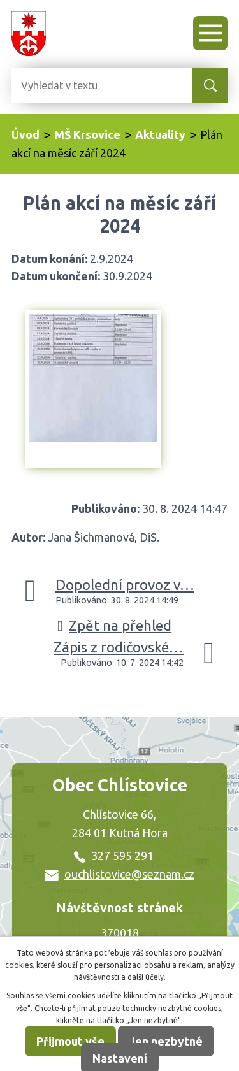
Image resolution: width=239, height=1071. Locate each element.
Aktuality (160, 134)
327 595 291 (114, 855)
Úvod (25, 134)
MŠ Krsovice (87, 134)
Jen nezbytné (166, 1041)
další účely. (146, 977)
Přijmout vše (70, 1041)
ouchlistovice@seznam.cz (119, 874)
